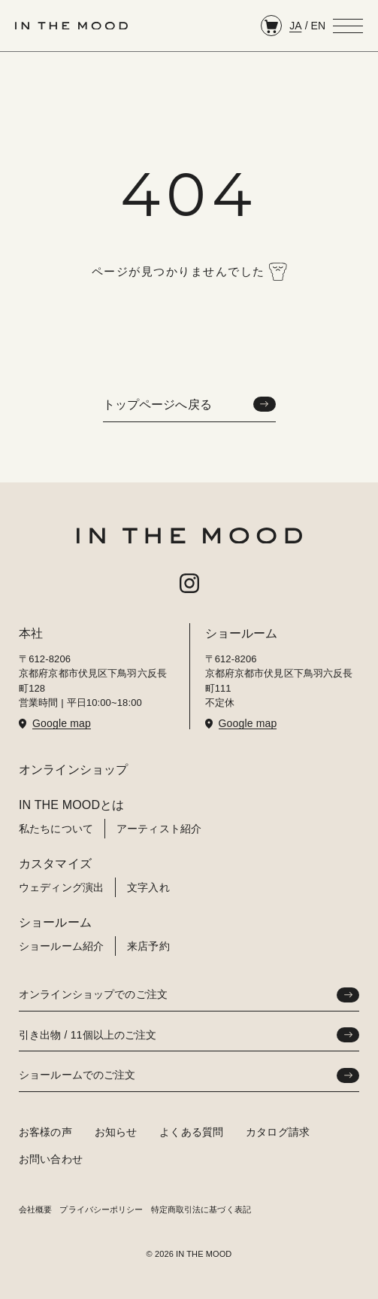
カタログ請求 (278, 1132)
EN (318, 26)
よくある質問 (191, 1132)
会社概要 (35, 1209)
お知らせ (116, 1132)
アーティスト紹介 (158, 829)
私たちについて (56, 829)
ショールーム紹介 (61, 946)
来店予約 (148, 946)
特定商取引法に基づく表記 (201, 1209)
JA (295, 26)
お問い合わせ (51, 1159)
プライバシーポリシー (101, 1209)
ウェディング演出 (61, 887)
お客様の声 (45, 1132)
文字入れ (148, 887)
